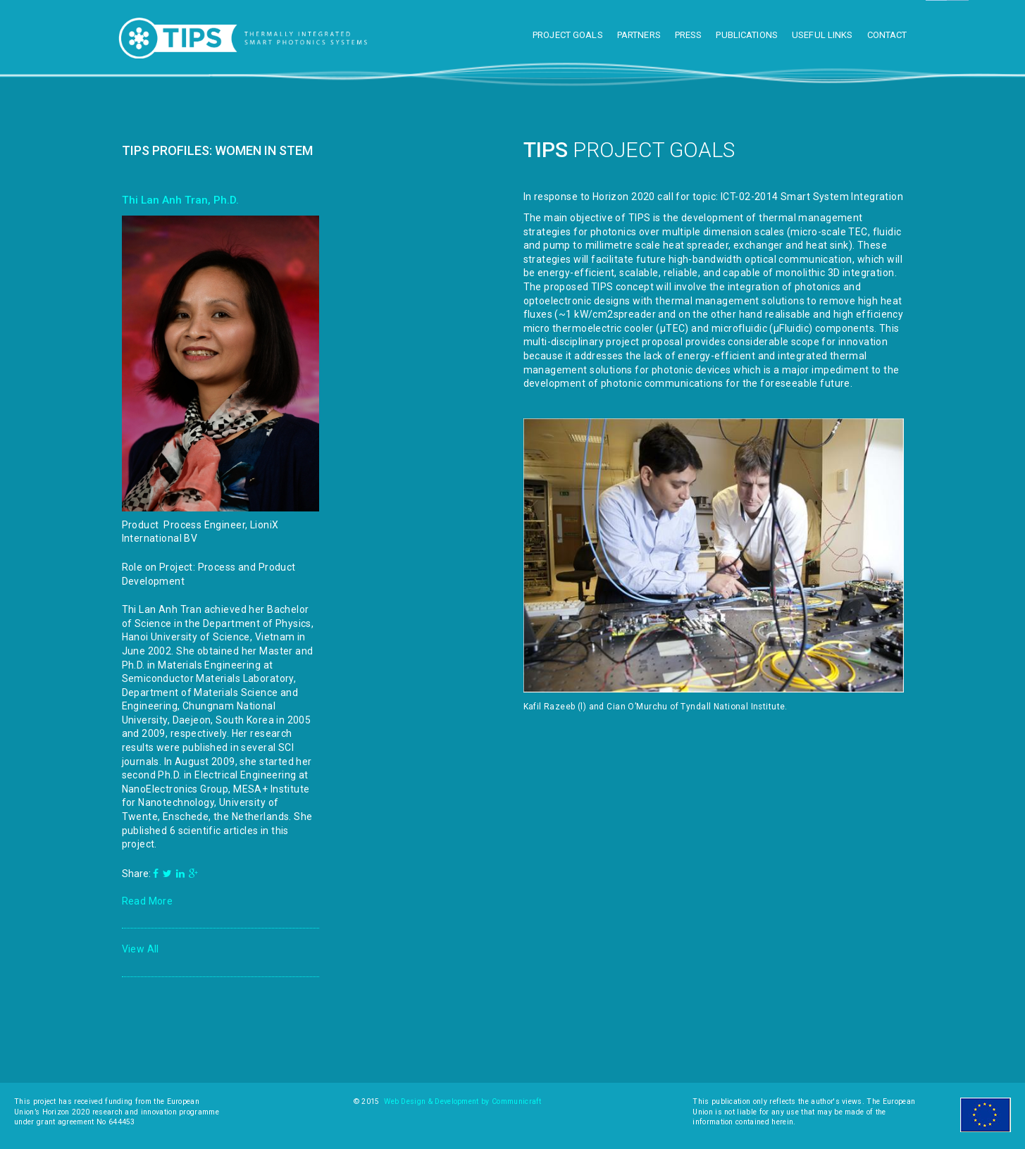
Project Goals (568, 35)
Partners (639, 35)
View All (140, 949)
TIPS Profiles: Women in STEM (217, 150)
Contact (887, 35)
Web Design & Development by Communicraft (463, 1101)
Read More (147, 901)
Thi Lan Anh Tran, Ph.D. (180, 200)
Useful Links (822, 35)
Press (688, 35)
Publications (747, 35)
